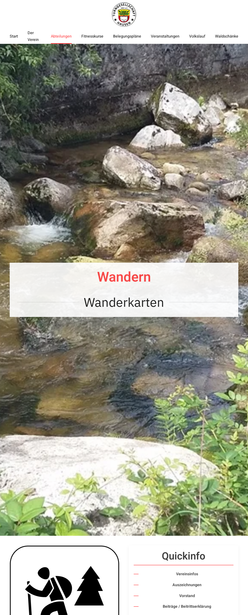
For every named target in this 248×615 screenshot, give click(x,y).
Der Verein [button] (33, 36)
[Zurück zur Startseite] (124, 14)
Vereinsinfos (187, 574)
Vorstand (187, 596)
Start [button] (14, 36)
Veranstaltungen (165, 36)
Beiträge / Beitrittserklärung (187, 606)
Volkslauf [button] (197, 36)
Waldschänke (226, 36)
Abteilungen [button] (61, 36)
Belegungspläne (127, 36)
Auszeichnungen (187, 585)
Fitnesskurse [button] (92, 36)
